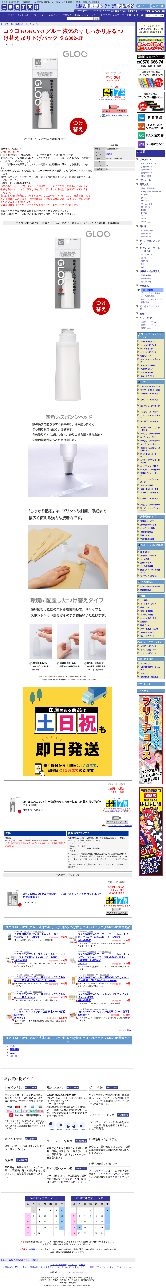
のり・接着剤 (147, 290)
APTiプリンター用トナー (150, 386)
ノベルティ (143, 691)
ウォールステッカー (148, 636)
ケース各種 (144, 559)
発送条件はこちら (112, 99)
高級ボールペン (148, 169)
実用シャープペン (149, 325)
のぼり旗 (138, 15)
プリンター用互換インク (47, 15)
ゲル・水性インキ (149, 163)
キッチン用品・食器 (148, 618)
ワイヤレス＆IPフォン (149, 576)
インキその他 (147, 230)
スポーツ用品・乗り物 (149, 629)
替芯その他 (146, 176)
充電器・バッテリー (148, 521)
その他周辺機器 (146, 532)
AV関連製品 (147, 582)
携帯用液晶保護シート (149, 539)
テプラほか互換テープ (112, 15)
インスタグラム (106, 1174)
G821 (25, 992)
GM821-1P (90, 975)
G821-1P (26, 975)
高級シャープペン (149, 322)
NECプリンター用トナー (150, 466)
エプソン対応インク (148, 352)
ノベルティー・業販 (85, 1267)
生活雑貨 (143, 622)
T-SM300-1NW (91, 952)
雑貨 (143, 596)
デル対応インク (146, 349)
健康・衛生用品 (145, 659)
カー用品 (143, 600)
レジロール (146, 213)
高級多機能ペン (148, 275)
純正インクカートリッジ (149, 642)
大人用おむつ (24, 15)
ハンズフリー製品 (147, 528)
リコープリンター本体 (149, 489)
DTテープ (145, 195)
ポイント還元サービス (49, 1267)
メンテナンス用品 (147, 365)
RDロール (145, 210)
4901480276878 (39, 1009)
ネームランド (147, 204)
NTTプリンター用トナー (150, 470)
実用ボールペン (148, 173)
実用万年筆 (146, 236)
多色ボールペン (148, 167)
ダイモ (144, 198)
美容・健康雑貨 (146, 611)
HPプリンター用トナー (149, 437)
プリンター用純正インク (75, 15)
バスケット (72, 1265)
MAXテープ (146, 201)
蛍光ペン (145, 261)
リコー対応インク (147, 376)
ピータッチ (146, 207)
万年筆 (143, 226)
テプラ (144, 219)
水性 (143, 267)
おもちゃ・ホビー (147, 632)
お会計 (82, 1265)
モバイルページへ (124, 1267)
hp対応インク (145, 356)
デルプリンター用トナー (150, 412)
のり (12, 1052)
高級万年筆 (146, 233)
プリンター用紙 (146, 373)
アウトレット (144, 684)
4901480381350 (104, 975)
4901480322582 (106, 952)
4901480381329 (37, 992)
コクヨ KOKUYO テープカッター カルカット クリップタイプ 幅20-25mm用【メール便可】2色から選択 (39, 957)
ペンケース (145, 180)
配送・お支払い (21, 1267)
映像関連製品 (145, 590)
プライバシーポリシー (105, 1267)
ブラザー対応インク (148, 342)
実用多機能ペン (148, 278)
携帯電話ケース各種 (148, 525)
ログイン (143, 29)
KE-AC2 (89, 1009)
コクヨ (109, 154)
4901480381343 (39, 975)
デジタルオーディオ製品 (150, 586)
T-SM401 (26, 952)
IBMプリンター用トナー (150, 441)
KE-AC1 (26, 1009)
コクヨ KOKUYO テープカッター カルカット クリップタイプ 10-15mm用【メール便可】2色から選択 (103, 937)
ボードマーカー (148, 255)
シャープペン (146, 318)
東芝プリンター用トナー (150, 505)
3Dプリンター (145, 552)
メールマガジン (97, 1171)
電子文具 (144, 184)
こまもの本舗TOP (58, 1265)
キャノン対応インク (148, 345)
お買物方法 (8, 1267)
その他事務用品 (148, 296)
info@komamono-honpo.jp (74, 1272)
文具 (128, 15)
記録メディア (145, 535)
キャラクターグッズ (148, 604)
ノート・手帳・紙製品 (150, 293)
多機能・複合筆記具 (150, 271)
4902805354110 (39, 931)
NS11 (88, 992)
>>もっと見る (125, 1030)
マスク (11, 15)
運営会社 (34, 1267)
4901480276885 (103, 1009)
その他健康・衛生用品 (149, 677)
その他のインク (146, 369)
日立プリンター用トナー (150, 434)
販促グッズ (144, 625)
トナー (94, 15)
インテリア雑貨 (146, 615)
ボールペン (145, 159)
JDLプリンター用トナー (150, 444)
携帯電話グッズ (148, 516)
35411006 (26, 931)
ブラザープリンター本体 (150, 390)
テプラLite (145, 222)
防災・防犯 (144, 607)
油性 (143, 264)
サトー (144, 216)
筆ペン (144, 258)
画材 (142, 314)
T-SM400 (90, 931)
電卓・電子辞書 (148, 188)
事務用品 (14, 1049)
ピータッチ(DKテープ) (151, 191)
